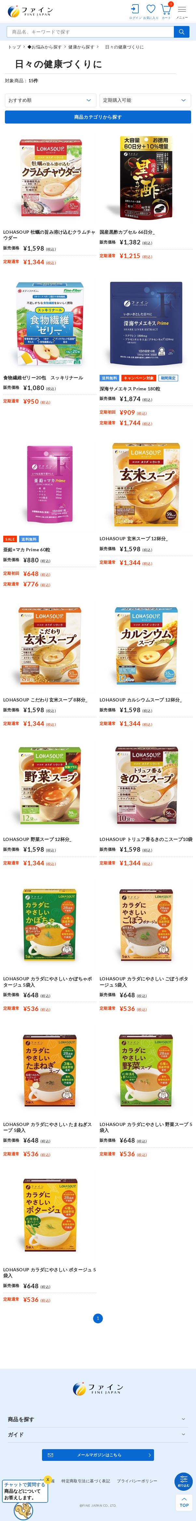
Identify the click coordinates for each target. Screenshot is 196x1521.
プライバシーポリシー (137, 1480)
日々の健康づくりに (122, 46)
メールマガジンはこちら (99, 1454)
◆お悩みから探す (44, 46)
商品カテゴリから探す (98, 117)
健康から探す (81, 46)
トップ (14, 46)
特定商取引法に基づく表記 (86, 1480)
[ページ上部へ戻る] (184, 1502)
